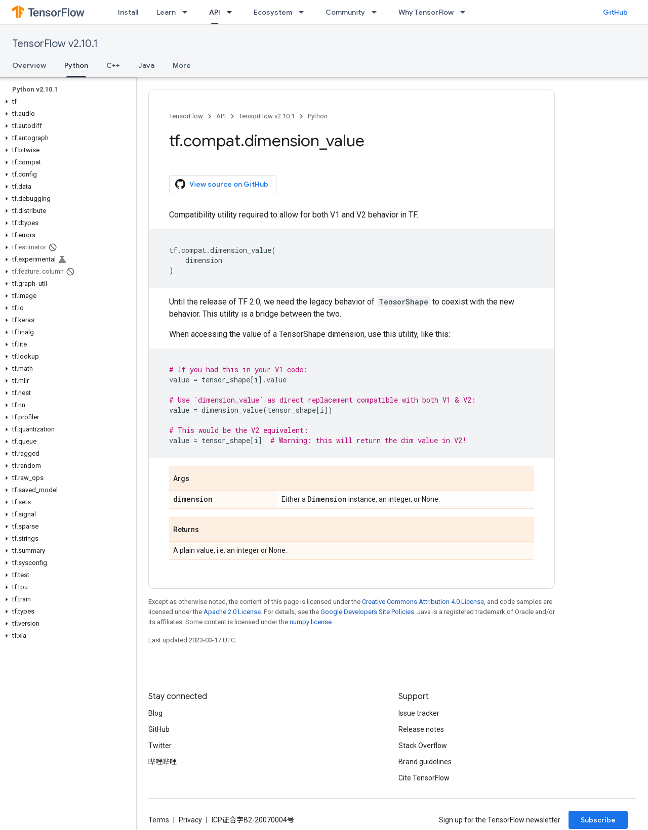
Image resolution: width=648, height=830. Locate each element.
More (182, 65)
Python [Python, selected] (76, 65)
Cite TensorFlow (424, 778)
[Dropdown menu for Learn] (188, 12)
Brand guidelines (425, 762)
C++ (113, 65)
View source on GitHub (221, 184)
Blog (155, 713)
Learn (166, 12)
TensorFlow (186, 116)
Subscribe (598, 819)
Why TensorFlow (426, 12)
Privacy (190, 820)
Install (128, 12)
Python (318, 116)
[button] (66, 102)
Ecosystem (273, 12)
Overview (29, 65)
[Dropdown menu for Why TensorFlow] (466, 12)
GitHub (615, 12)
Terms (158, 820)
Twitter (160, 745)
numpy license (311, 622)
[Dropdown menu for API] (232, 12)
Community (345, 12)
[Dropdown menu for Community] (377, 12)
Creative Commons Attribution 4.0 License (423, 601)
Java (146, 65)
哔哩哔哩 (162, 762)
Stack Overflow (422, 745)
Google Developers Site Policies (367, 612)
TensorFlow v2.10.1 (55, 43)
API (221, 116)
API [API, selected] (214, 12)
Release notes (421, 729)
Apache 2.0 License (232, 612)
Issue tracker (418, 713)
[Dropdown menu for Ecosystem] (304, 12)
